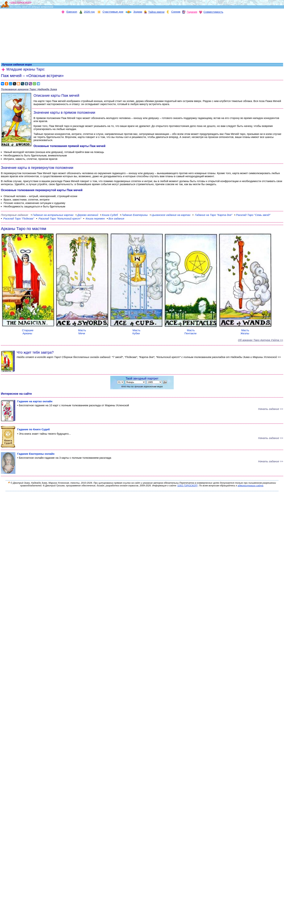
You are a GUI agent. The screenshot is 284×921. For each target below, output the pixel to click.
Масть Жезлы (245, 330)
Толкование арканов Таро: (29, 89)
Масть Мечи (82, 330)
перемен (94, 218)
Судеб (109, 214)
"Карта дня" (213, 214)
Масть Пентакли (191, 330)
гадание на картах (170, 214)
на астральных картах (52, 214)
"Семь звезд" (252, 214)
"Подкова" (17, 218)
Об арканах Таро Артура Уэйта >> (260, 340)
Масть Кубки (136, 330)
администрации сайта (250, 485)
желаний (87, 214)
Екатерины (134, 214)
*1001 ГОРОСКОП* (187, 485)
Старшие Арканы (28, 330)
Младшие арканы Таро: (23, 69)
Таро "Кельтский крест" (59, 218)
